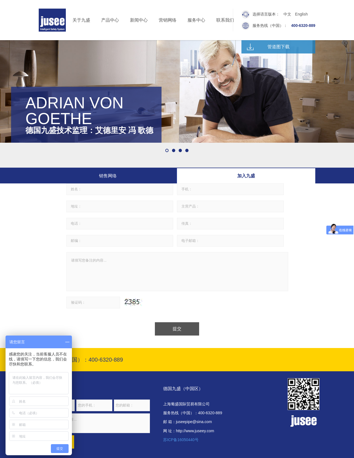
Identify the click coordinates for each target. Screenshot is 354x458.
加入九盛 (246, 175)
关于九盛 (81, 20)
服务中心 (196, 20)
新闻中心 (139, 20)
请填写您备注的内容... (177, 271)
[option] (177, 91)
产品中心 (110, 20)
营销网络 (167, 20)
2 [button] (173, 150)
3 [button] (180, 150)
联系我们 (225, 20)
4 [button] (187, 150)
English (301, 14)
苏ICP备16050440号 (181, 439)
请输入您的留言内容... (94, 423)
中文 (287, 14)
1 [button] (167, 150)
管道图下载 (278, 46)
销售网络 (108, 175)
